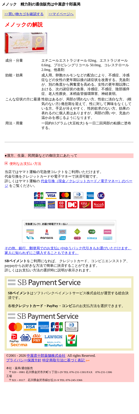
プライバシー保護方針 (23, 360)
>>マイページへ (61, 14)
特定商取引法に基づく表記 (65, 360)
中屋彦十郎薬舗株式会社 (46, 355)
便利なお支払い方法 (24, 164)
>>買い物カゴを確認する (24, 14)
